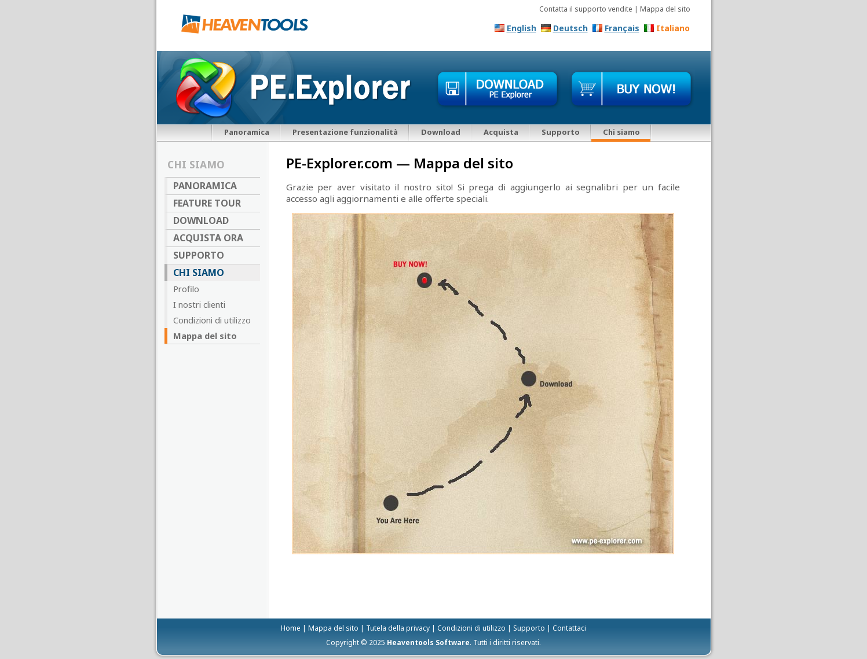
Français (622, 28)
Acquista (501, 132)
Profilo (186, 288)
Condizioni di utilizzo (212, 320)
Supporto (561, 132)
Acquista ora (208, 237)
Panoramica (246, 132)
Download (440, 132)
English (521, 28)
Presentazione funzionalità (345, 132)
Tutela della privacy (398, 628)
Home (291, 628)
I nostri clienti (199, 304)
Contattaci (569, 628)
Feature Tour (207, 203)
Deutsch (570, 28)
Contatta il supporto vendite (585, 9)
